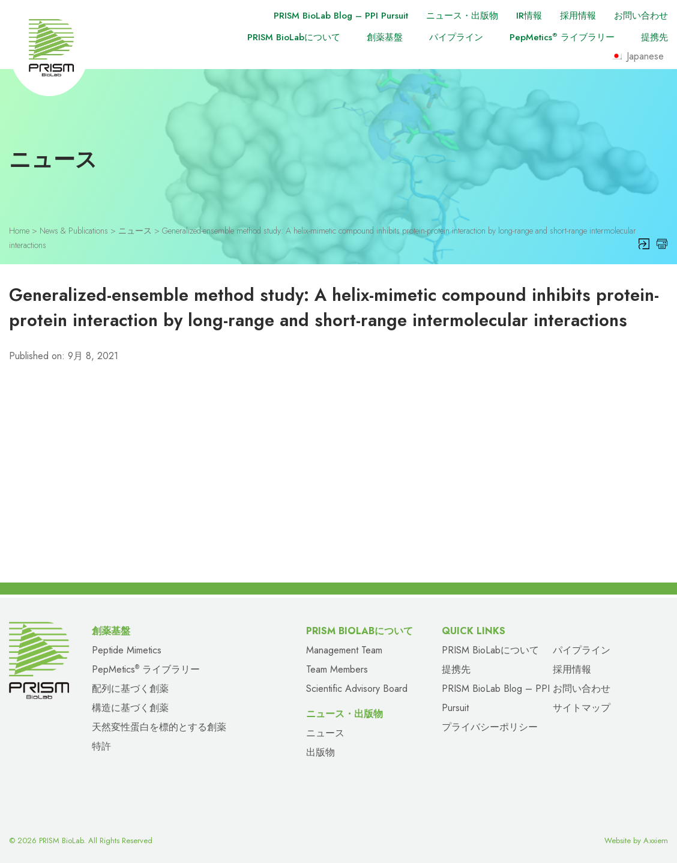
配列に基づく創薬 (130, 688)
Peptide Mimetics (126, 650)
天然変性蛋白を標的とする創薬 (159, 727)
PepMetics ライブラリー (562, 37)
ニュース (325, 733)
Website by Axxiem (636, 840)
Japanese (637, 56)
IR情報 (529, 15)
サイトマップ (581, 708)
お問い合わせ (641, 15)
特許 (101, 746)
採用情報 (578, 15)
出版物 (320, 752)
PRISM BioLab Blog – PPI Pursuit (341, 15)
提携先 (654, 37)
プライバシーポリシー (490, 727)
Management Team (344, 650)
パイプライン (456, 37)
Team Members (337, 669)
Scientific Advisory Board (357, 688)
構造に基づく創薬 (130, 708)
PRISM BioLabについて (293, 37)
